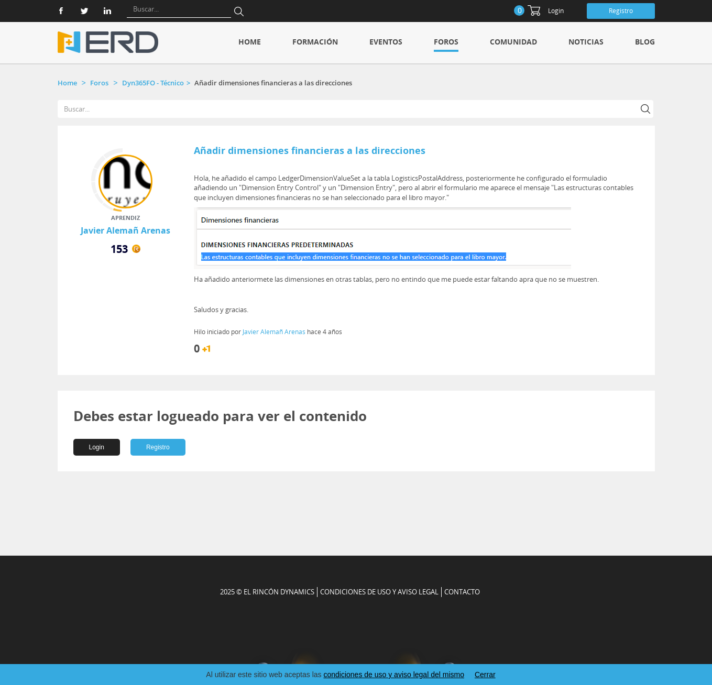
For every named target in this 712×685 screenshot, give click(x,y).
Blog (645, 42)
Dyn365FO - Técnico (153, 82)
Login (556, 10)
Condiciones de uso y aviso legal (379, 591)
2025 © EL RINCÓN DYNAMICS (267, 591)
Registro (621, 10)
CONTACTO (462, 591)
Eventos (385, 42)
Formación (315, 42)
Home (249, 42)
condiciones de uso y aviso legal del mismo (393, 674)
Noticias (586, 42)
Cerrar (485, 674)
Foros (446, 42)
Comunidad (513, 42)
